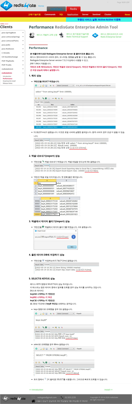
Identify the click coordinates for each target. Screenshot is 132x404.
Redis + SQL (32, 19)
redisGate (56, 9)
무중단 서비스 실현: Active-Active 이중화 (99, 19)
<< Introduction (36, 389)
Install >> (109, 389)
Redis (73, 9)
